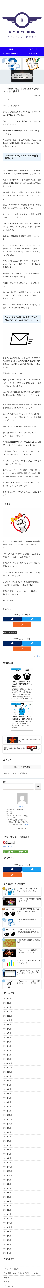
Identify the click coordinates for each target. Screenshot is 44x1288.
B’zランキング (7, 816)
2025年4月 (7, 1015)
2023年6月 (7, 1110)
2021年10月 (7, 1196)
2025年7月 (7, 1002)
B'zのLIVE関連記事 (9, 632)
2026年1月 (7, 977)
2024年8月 (7, 1050)
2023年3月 (7, 1123)
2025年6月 (7, 1007)
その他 (6, 1251)
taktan (22, 776)
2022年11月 (7, 1140)
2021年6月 (7, 1214)
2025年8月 (7, 998)
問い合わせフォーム (22, 1281)
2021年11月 (7, 1192)
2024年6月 (7, 1058)
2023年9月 (7, 1097)
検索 (4, 751)
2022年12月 (7, 1136)
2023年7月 (7, 1106)
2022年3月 (7, 1175)
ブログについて (10, 1256)
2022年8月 (7, 1153)
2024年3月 (7, 1071)
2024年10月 (7, 1041)
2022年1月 (7, 1184)
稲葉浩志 (7, 1265)
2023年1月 (7, 1132)
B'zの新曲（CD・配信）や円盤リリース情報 (21, 1242)
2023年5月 (7, 1115)
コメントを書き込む (22, 736)
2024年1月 (7, 1080)
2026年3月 (7, 968)
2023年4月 (7, 1119)
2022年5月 (7, 1166)
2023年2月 (7, 1127)
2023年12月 (7, 1084)
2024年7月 (7, 1054)
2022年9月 (7, 1149)
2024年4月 (7, 1067)
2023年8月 (7, 1102)
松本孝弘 (7, 1260)
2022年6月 (7, 1162)
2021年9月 (7, 1201)
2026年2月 (7, 972)
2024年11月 (7, 1037)
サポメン (7, 1247)
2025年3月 (7, 1020)
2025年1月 (7, 1028)
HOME (12, 1278)
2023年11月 (7, 1089)
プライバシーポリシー (32, 1278)
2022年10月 (7, 1145)
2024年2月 (7, 1076)
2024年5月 (7, 1063)
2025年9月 (7, 994)
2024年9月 (7, 1046)
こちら (25, 794)
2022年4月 (7, 1171)
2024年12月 (7, 1033)
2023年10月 (7, 1093)
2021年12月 (7, 1188)
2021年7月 (7, 1209)
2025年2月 (7, 1024)
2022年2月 (7, 1179)
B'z (5, 1234)
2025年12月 (7, 981)
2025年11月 (7, 985)
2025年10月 (7, 990)
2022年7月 (7, 1158)
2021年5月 (7, 1218)
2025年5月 (7, 1011)
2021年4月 (7, 1222)
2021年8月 (7, 1205)
